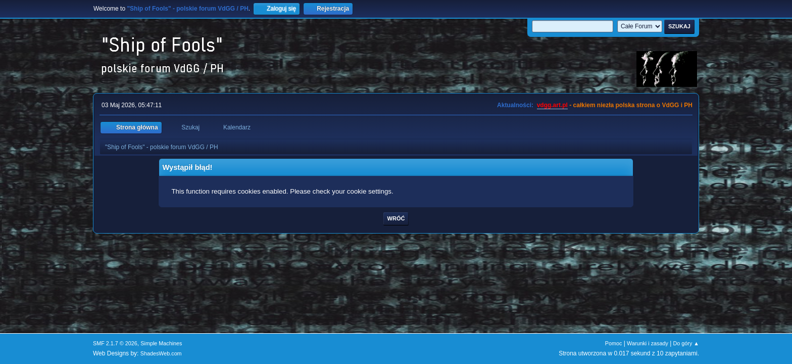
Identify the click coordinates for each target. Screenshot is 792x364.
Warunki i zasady (647, 343)
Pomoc (613, 343)
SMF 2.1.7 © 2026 (115, 343)
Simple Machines (161, 343)
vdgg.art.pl (552, 105)
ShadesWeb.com (161, 353)
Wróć (396, 218)
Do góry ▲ (686, 343)
